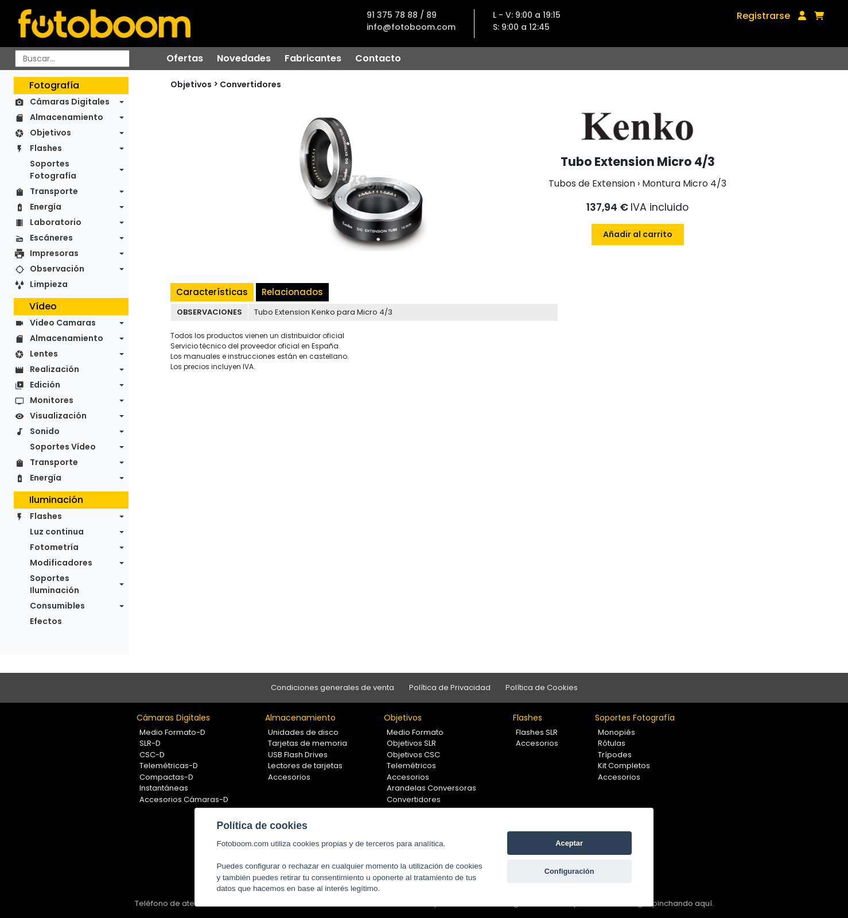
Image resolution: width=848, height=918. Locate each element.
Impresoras (54, 253)
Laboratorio (55, 222)
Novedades (244, 58)
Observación (57, 268)
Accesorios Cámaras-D (183, 799)
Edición (45, 384)
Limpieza (49, 284)
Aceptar (569, 843)
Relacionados (292, 292)
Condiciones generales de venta (332, 687)
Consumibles (57, 605)
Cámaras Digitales (70, 101)
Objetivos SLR (411, 743)
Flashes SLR (537, 732)
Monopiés (616, 732)
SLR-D (150, 743)
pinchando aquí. (683, 903)
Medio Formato (415, 732)
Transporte (54, 191)
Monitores (51, 400)
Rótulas (611, 743)
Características (212, 292)
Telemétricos (411, 765)
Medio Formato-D (172, 732)
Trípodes (615, 754)
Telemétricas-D (168, 765)
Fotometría (54, 547)
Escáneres (51, 237)
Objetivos (50, 132)
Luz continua (57, 531)
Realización (54, 369)
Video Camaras (63, 322)
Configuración (569, 871)
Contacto (378, 58)
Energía (45, 206)
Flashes (46, 148)
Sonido (45, 431)
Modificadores (61, 562)
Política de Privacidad (450, 687)
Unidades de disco (303, 732)
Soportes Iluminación (54, 584)
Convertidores (250, 84)
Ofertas (184, 58)
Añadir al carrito (637, 234)
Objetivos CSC (413, 754)
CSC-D (152, 754)
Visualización (58, 415)
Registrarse (763, 15)
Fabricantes (313, 58)
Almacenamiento (66, 117)
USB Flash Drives (298, 754)
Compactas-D (166, 777)
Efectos (46, 621)
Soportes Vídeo (63, 446)
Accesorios (289, 777)
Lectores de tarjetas (305, 765)
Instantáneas (163, 788)
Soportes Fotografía (53, 169)
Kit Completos (624, 765)
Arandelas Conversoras (431, 788)
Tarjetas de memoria (307, 743)
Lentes (44, 353)
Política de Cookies (541, 687)
